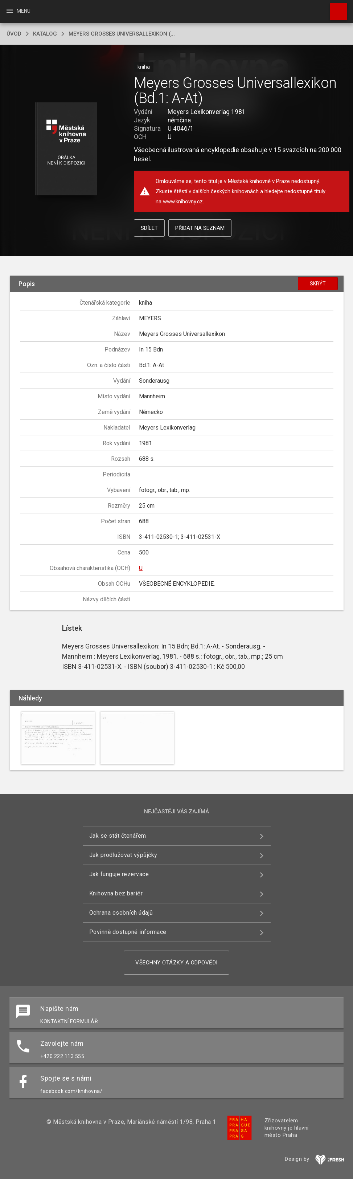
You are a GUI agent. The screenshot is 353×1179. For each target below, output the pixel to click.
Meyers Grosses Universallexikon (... (122, 34)
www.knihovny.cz (183, 201)
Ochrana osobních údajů (121, 912)
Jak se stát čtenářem (117, 835)
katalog (45, 34)
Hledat (335, 8)
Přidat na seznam (200, 228)
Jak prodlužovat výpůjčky (123, 854)
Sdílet (149, 228)
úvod (14, 34)
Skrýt (318, 283)
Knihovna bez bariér (116, 893)
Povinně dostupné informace (128, 931)
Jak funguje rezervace (119, 874)
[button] (66, 149)
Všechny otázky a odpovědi (176, 962)
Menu (17, 11)
